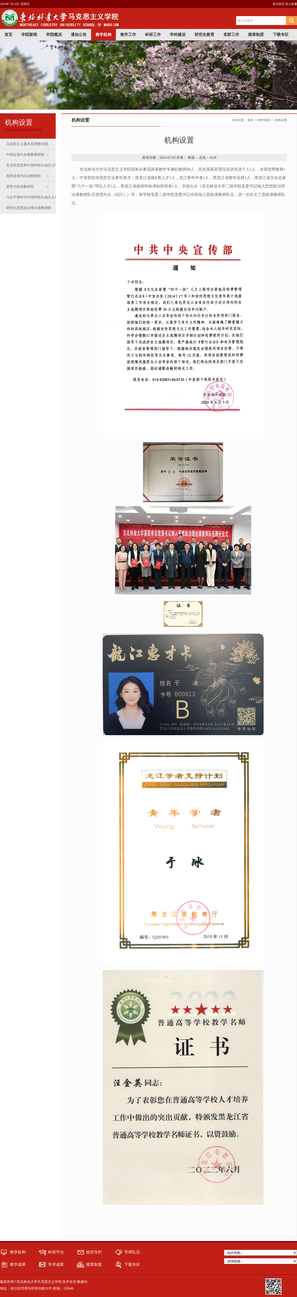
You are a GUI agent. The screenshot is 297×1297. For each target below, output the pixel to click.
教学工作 (128, 34)
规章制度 (256, 34)
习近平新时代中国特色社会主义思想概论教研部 (34, 199)
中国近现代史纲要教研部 (25, 154)
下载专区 (281, 34)
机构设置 (281, 120)
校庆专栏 (94, 1252)
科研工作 (153, 34)
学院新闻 (29, 34)
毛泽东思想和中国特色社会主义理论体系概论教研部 (34, 167)
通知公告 (79, 34)
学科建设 (178, 34)
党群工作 (231, 34)
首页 (8, 34)
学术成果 (56, 1264)
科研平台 (56, 1252)
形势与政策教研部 (20, 186)
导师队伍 (132, 1252)
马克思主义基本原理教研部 (27, 144)
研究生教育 (204, 34)
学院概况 (54, 34)
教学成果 (18, 1264)
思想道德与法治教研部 (23, 176)
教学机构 (103, 34)
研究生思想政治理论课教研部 (28, 208)
